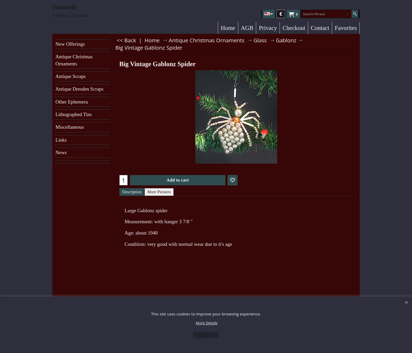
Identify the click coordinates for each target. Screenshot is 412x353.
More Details (207, 322)
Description (132, 192)
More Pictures (159, 192)
